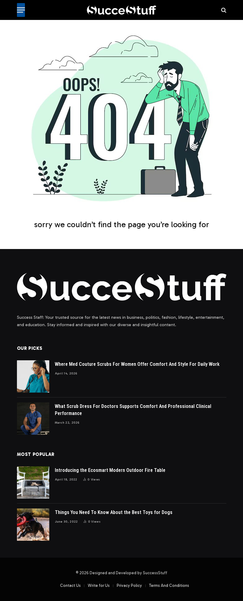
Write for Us (99, 585)
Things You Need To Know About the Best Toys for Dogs (113, 512)
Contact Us (70, 585)
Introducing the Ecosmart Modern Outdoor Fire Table (110, 470)
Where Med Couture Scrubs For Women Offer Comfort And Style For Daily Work (137, 364)
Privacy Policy (129, 585)
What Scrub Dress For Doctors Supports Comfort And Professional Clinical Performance (133, 409)
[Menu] (21, 10)
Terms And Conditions (169, 585)
